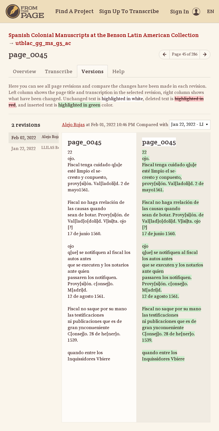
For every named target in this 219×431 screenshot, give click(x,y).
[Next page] (205, 54)
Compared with (152, 124)
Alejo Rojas (73, 125)
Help (118, 71)
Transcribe (58, 71)
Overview (24, 71)
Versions (92, 71)
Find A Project (74, 11)
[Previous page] (164, 54)
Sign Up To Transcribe (129, 11)
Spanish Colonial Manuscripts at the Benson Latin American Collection (104, 35)
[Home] (25, 11)
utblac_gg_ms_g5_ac (43, 43)
